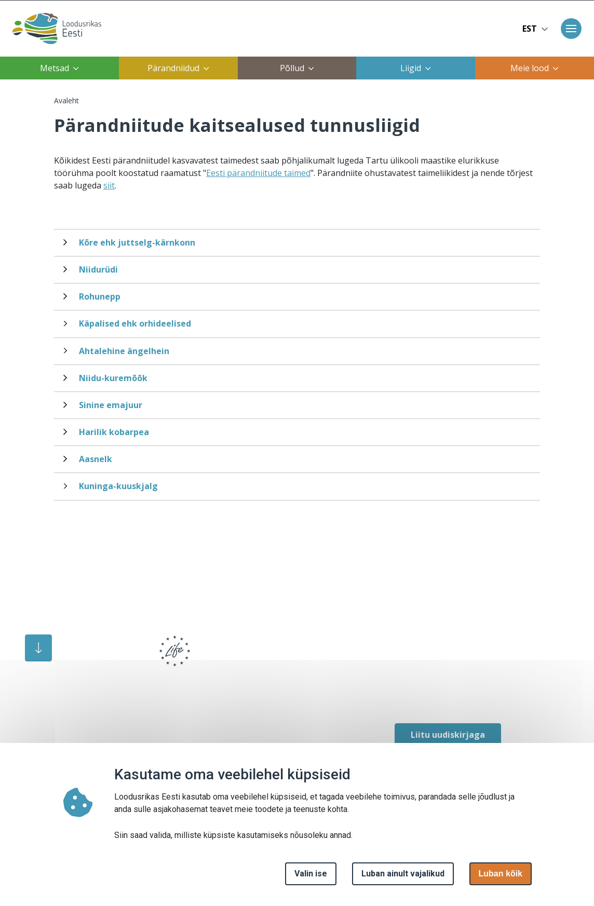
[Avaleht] (53, 28)
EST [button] (535, 28)
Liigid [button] (415, 68)
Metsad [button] (59, 68)
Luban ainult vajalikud (402, 873)
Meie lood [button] (534, 68)
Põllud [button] (297, 68)
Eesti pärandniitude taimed (258, 173)
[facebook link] (400, 692)
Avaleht (66, 100)
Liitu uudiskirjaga (448, 734)
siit (109, 185)
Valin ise (310, 873)
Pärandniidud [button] (178, 68)
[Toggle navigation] (571, 28)
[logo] (85, 658)
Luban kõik (500, 873)
